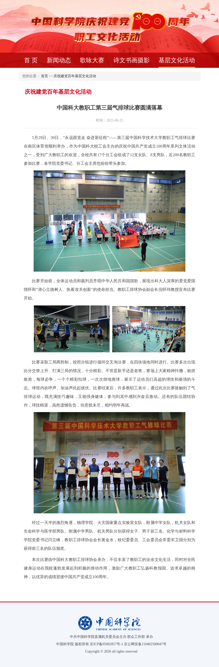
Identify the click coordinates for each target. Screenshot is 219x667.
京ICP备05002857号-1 (106, 644)
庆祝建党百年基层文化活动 (75, 76)
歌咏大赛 (92, 60)
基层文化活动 (177, 62)
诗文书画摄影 (131, 60)
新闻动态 (59, 60)
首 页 (31, 60)
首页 (44, 76)
